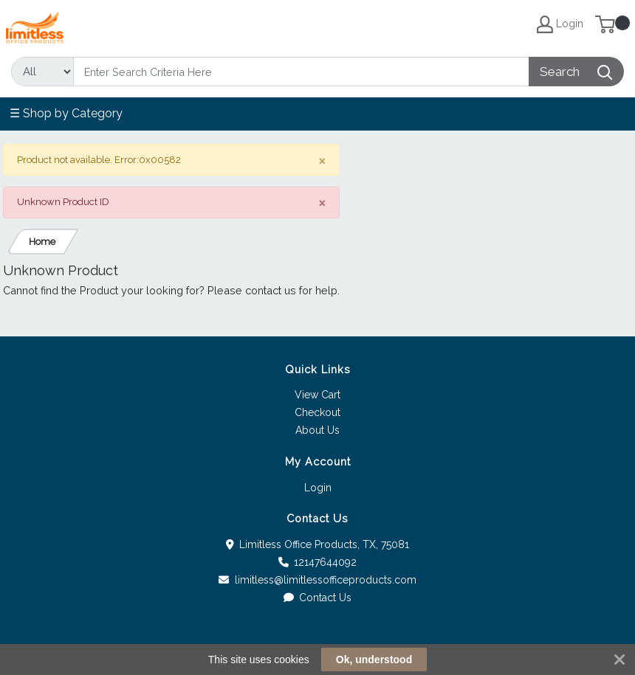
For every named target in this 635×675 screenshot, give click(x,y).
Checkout (317, 412)
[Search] (301, 71)
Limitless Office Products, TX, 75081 (318, 544)
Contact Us (318, 597)
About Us (317, 430)
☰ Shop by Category (66, 113)
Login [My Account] (560, 24)
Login (318, 488)
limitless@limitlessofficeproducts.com (317, 580)
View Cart (317, 395)
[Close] (322, 160)
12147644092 (317, 562)
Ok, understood (374, 659)
